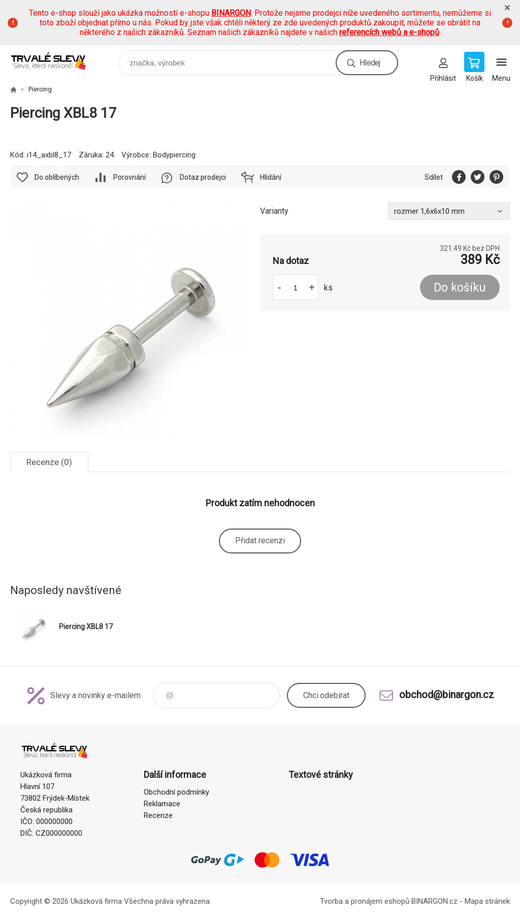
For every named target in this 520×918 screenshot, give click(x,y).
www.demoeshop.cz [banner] (55, 60)
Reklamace (162, 803)
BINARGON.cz (434, 901)
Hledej (370, 63)
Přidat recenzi (260, 540)
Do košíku (460, 287)
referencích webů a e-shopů (389, 32)
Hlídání (270, 177)
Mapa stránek (487, 901)
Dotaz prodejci (203, 177)
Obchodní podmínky (176, 792)
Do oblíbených (57, 177)
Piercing (40, 89)
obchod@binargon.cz (446, 694)
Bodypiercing (174, 154)
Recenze (158, 815)
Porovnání (129, 177)
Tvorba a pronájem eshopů (364, 901)
